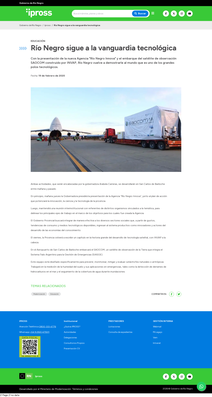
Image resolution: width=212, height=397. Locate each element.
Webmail (157, 326)
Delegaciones (70, 337)
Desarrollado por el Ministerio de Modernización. (45, 389)
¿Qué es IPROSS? (72, 326)
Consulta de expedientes (120, 332)
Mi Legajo (157, 332)
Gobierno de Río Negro (30, 25)
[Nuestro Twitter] (174, 13)
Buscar (140, 13)
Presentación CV (72, 348)
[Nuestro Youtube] (190, 13)
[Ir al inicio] (41, 13)
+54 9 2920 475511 (39, 332)
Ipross (48, 25)
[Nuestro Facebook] (166, 13)
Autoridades (70, 332)
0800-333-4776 (47, 326)
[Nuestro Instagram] (182, 13)
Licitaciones (114, 326)
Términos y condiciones (85, 389)
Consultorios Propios (74, 343)
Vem (155, 337)
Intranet (157, 343)
